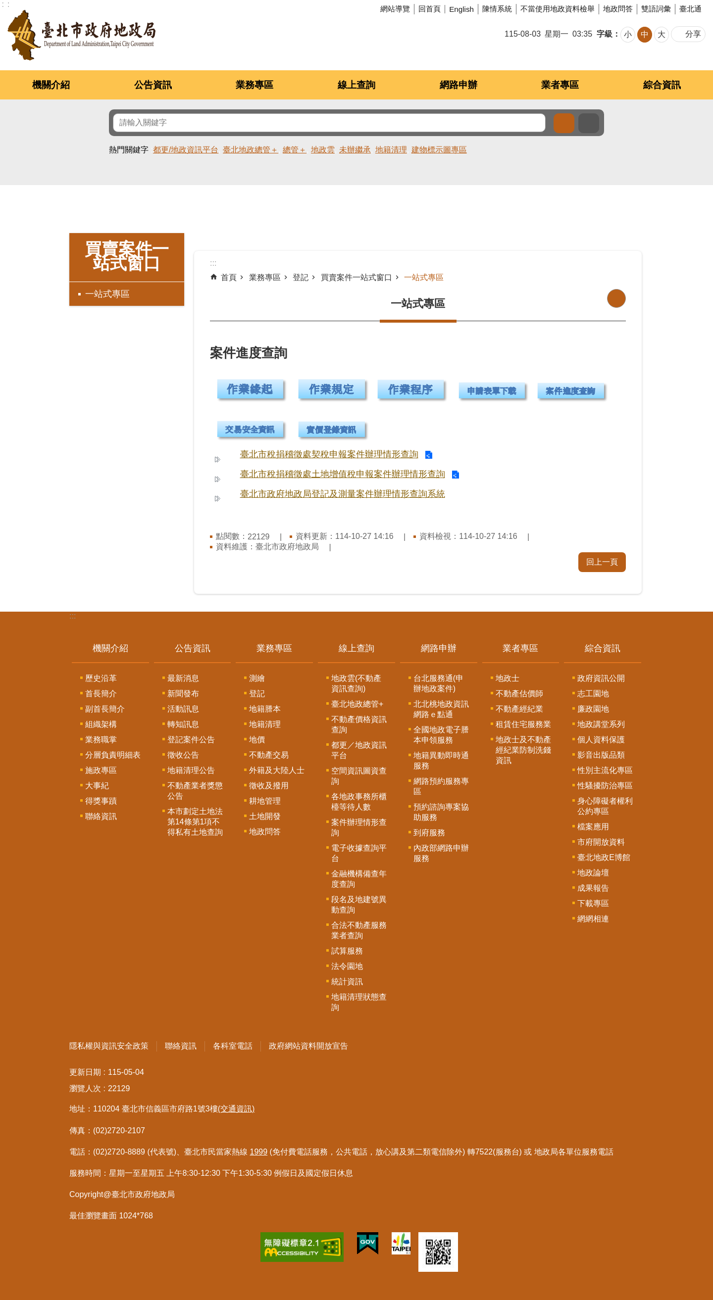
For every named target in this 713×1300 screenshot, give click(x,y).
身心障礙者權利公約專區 (605, 806)
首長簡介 (101, 693)
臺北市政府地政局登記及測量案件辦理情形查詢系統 (342, 494)
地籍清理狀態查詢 (359, 1002)
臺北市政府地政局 (81, 35)
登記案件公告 (191, 739)
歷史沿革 (101, 678)
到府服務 (429, 832)
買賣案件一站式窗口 (127, 256)
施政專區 (101, 770)
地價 (257, 739)
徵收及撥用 (269, 785)
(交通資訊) (236, 1109)
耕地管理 (265, 801)
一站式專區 (107, 294)
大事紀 (97, 785)
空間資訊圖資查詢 (359, 776)
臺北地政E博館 (603, 857)
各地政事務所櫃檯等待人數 (359, 801)
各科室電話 (233, 1046)
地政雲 (323, 149)
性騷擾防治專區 (605, 785)
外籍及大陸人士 (277, 770)
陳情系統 (497, 8)
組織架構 (101, 724)
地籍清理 (391, 149)
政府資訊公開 (601, 678)
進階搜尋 (588, 123)
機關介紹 (51, 85)
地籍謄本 (265, 709)
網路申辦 (458, 85)
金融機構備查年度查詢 (359, 878)
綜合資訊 (662, 85)
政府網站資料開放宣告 (308, 1046)
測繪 (257, 678)
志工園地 (593, 693)
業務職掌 (101, 739)
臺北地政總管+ (357, 704)
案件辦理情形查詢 (359, 827)
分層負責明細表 (113, 755)
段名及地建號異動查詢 (359, 904)
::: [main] (213, 263)
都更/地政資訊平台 (185, 149)
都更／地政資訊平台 (359, 750)
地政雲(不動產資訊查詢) (356, 683)
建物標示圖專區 (439, 149)
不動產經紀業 (519, 709)
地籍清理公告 (191, 770)
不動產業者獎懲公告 (195, 790)
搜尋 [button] (564, 123)
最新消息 (183, 678)
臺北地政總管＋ (250, 149)
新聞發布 (183, 693)
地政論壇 (593, 872)
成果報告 (593, 888)
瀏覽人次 (85, 1088)
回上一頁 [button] (602, 562)
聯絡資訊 (101, 816)
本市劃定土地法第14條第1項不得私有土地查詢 (195, 821)
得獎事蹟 (101, 801)
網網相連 (593, 919)
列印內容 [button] (616, 298)
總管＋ (294, 149)
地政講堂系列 (601, 724)
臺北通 (690, 8)
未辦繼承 (355, 149)
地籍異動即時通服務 (441, 760)
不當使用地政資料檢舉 (557, 8)
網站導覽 (395, 8)
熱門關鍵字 (129, 149)
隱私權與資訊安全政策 (109, 1046)
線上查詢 (356, 85)
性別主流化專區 (605, 770)
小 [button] (628, 34)
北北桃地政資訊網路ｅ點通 (441, 709)
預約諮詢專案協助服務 (441, 812)
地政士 (507, 678)
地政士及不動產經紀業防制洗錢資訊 (523, 750)
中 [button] (645, 34)
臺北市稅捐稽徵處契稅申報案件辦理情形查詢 (329, 454)
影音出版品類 (601, 755)
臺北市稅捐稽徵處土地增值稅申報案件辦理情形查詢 (342, 474)
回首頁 (429, 8)
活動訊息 (183, 709)
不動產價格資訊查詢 (359, 724)
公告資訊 (153, 85)
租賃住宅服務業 (523, 724)
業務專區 (254, 85)
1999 (259, 1152)
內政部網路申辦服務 (441, 853)
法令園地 (347, 966)
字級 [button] (604, 34)
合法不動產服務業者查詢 (359, 930)
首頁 (229, 277)
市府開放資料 (601, 842)
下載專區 (593, 903)
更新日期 (85, 1072)
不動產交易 (269, 755)
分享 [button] (693, 34)
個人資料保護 (601, 739)
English (461, 9)
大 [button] (661, 34)
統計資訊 (347, 981)
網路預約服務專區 (441, 786)
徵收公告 (183, 755)
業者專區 (560, 85)
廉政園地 (593, 709)
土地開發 (265, 816)
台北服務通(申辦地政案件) (438, 683)
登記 (300, 277)
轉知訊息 (183, 724)
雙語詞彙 (656, 8)
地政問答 (618, 8)
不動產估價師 (519, 693)
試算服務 (347, 951)
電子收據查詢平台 (359, 853)
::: (72, 616)
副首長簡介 (105, 709)
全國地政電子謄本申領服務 (441, 734)
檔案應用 (593, 826)
